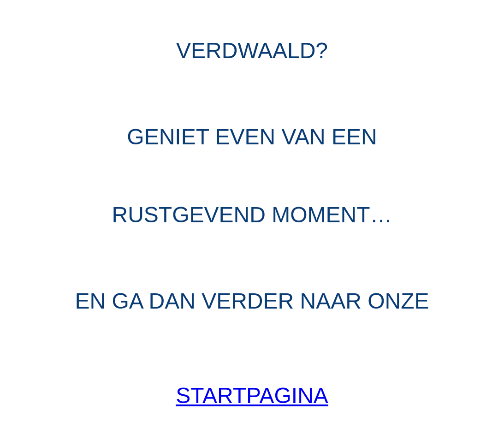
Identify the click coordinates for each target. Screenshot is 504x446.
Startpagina (252, 395)
